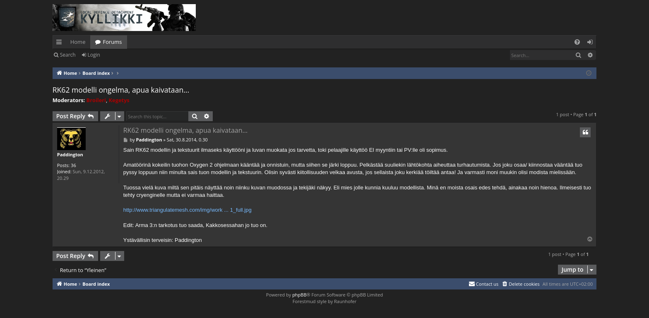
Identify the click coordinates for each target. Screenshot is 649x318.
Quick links (60, 43)
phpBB (299, 295)
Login (94, 54)
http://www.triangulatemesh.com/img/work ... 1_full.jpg (187, 210)
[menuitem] (577, 42)
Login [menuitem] (591, 43)
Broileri (96, 100)
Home (78, 41)
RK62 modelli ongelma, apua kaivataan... (121, 90)
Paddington (70, 154)
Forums (112, 41)
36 (73, 165)
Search (68, 54)
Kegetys (119, 100)
